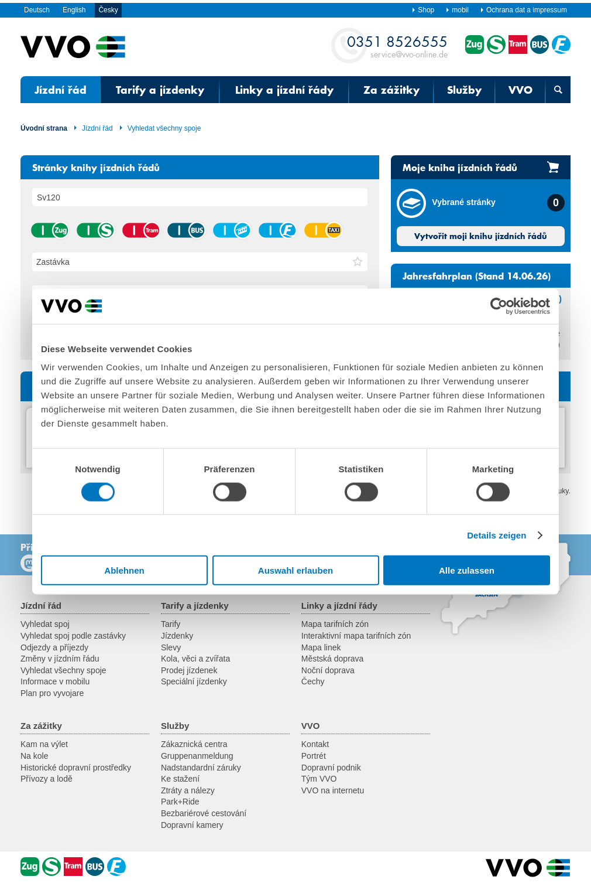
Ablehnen (124, 570)
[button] (357, 262)
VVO (520, 89)
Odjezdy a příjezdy (54, 647)
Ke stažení (180, 778)
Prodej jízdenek (189, 670)
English (74, 10)
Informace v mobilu (55, 681)
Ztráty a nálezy (188, 790)
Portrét (313, 756)
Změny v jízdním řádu (59, 658)
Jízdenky (177, 635)
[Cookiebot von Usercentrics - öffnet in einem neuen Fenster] (499, 306)
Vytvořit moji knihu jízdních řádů (480, 236)
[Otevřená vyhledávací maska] (558, 89)
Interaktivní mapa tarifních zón (356, 635)
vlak (49, 230)
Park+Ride (180, 801)
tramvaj (141, 230)
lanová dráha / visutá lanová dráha (231, 230)
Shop (422, 10)
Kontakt (315, 744)
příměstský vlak (95, 230)
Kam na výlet (44, 744)
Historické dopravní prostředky (75, 767)
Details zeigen (496, 535)
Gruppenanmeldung (197, 756)
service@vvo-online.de (397, 46)
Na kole (34, 756)
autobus (186, 230)
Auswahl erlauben (295, 570)
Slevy (171, 647)
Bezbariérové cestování (203, 813)
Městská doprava (332, 658)
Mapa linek (321, 647)
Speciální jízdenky (194, 681)
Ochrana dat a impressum (523, 10)
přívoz (277, 230)
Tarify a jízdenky (160, 89)
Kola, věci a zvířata (195, 658)
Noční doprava (328, 670)
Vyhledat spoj (45, 624)
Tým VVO (319, 778)
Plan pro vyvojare (52, 693)
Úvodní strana (43, 128)
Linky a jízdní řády (284, 89)
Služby (464, 89)
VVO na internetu (332, 790)
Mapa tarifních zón (335, 624)
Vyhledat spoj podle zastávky (73, 635)
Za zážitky (391, 89)
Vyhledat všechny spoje (160, 128)
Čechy (313, 681)
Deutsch (37, 10)
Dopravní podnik (331, 767)
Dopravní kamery (192, 825)
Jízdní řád (61, 89)
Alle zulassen (466, 570)
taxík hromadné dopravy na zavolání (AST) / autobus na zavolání (323, 230)
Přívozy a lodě (46, 778)
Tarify (170, 624)
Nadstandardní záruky (201, 767)
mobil (457, 10)
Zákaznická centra (194, 744)
